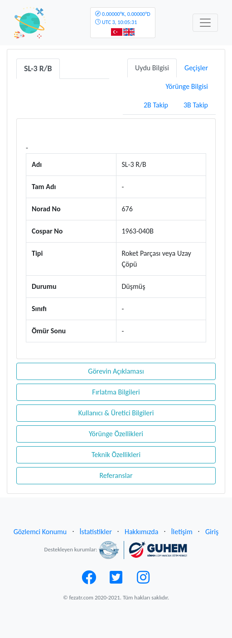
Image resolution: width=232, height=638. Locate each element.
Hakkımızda (141, 531)
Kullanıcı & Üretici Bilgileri (116, 413)
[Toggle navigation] (205, 23)
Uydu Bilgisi (152, 67)
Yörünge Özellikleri (116, 433)
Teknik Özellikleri (116, 454)
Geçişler (196, 67)
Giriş (211, 531)
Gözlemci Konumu (40, 531)
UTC (122, 18)
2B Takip (156, 105)
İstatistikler (96, 531)
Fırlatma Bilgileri (116, 392)
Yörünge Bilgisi (186, 86)
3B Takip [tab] (196, 105)
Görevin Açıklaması (116, 371)
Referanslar (115, 475)
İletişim (182, 531)
